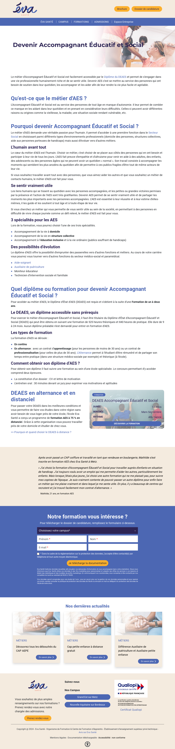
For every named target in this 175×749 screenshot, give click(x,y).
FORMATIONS (81, 21)
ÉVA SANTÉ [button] (47, 21)
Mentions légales (58, 737)
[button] (89, 22)
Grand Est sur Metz (87, 697)
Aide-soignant (22, 262)
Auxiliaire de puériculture (29, 266)
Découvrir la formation (127, 423)
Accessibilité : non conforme (111, 737)
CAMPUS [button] (63, 21)
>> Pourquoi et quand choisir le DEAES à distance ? (41, 432)
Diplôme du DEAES (115, 76)
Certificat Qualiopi (131, 709)
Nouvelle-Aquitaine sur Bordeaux (87, 704)
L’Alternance (84, 352)
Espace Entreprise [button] (123, 21)
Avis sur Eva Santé (87, 732)
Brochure (122, 9)
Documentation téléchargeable (82, 737)
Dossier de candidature (147, 9)
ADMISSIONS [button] (101, 21)
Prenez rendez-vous (37, 718)
